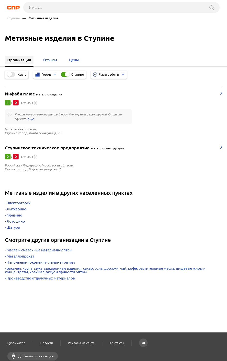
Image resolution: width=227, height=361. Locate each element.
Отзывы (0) (29, 157)
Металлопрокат (20, 256)
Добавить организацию (36, 356)
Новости (46, 343)
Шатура (13, 227)
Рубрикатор (16, 343)
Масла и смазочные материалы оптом (39, 250)
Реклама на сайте (81, 343)
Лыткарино (16, 209)
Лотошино (16, 221)
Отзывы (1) (29, 103)
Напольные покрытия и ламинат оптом (41, 262)
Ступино (13, 18)
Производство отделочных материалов (41, 278)
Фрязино (14, 215)
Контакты (116, 343)
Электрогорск (19, 203)
